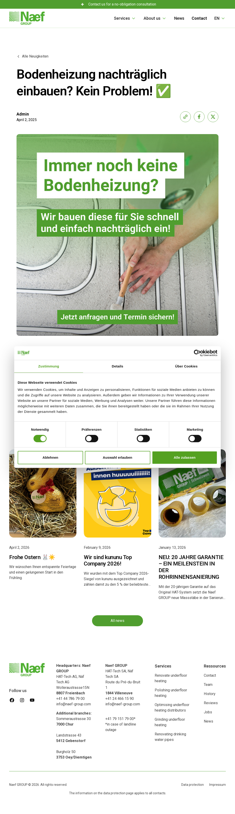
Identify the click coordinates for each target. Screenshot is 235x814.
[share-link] (185, 116)
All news (117, 621)
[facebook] (12, 700)
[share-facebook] (199, 116)
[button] (125, 18)
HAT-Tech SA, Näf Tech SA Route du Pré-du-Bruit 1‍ (122, 679)
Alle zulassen (185, 457)
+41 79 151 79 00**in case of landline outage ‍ (120, 724)
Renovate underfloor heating (171, 678)
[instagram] (22, 700)
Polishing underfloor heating (171, 693)
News (179, 18)
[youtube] (32, 700)
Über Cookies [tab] (186, 366)
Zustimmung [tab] (48, 366)
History (209, 694)
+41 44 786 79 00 (70, 698)
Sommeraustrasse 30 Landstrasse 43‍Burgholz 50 (74, 735)
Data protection (192, 784)
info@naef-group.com (73, 704)
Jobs (208, 712)
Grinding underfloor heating (170, 722)
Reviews (211, 703)
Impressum (217, 784)
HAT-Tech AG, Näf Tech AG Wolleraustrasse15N (73, 679)
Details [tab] (117, 366)
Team (208, 684)
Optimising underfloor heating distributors (172, 707)
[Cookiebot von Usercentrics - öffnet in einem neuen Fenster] (197, 353)
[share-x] (212, 116)
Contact (210, 675)
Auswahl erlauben (117, 457)
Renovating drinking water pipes (170, 737)
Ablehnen (50, 457)
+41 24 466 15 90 (119, 698)
